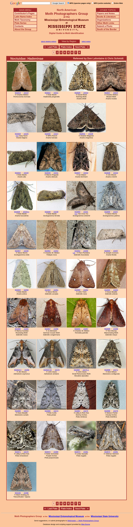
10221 (55, 93)
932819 (18, 93)
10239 (55, 212)
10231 (55, 173)
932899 (18, 411)
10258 (26, 290)
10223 (85, 93)
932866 (48, 411)
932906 (18, 329)
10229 (26, 173)
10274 (55, 411)
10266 (55, 329)
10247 (115, 212)
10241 (85, 212)
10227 (55, 134)
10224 (115, 93)
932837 (77, 173)
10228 (90, 134)
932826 (77, 93)
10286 (26, 493)
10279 (26, 452)
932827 (107, 93)
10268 (115, 329)
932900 (77, 290)
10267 (85, 329)
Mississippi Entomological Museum (66, 516)
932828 (18, 134)
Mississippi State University (105, 516)
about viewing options (48, 41)
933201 (77, 329)
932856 (107, 212)
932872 (48, 452)
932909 (77, 370)
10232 (85, 173)
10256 (85, 251)
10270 (57, 370)
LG (74, 253)
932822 (48, 93)
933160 (18, 493)
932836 (48, 173)
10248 (26, 251)
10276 (115, 411)
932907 (48, 329)
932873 (77, 452)
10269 (26, 370)
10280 (55, 452)
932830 (48, 134)
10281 (85, 452)
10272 (26, 411)
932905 (107, 290)
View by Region (69, 41)
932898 (107, 370)
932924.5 (17, 370)
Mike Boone (85, 524)
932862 (48, 251)
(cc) (17, 136)
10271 (115, 370)
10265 (26, 329)
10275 (85, 411)
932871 (18, 452)
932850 (77, 212)
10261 (55, 290)
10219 (26, 93)
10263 (115, 290)
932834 (18, 173)
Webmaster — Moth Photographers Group (83, 521)
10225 (26, 134)
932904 (48, 290)
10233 (115, 173)
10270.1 (86, 370)
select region (86, 41)
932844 (18, 290)
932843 (107, 251)
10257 (115, 251)
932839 (17, 212)
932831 (82, 134)
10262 (85, 290)
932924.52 (47, 370)
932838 (107, 173)
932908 (107, 329)
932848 (48, 212)
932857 (18, 251)
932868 (107, 411)
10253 (55, 251)
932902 (77, 251)
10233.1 (26, 212)
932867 (77, 411)
